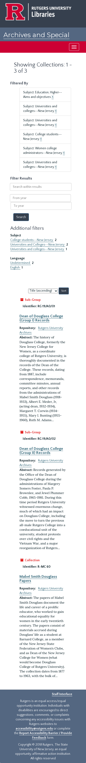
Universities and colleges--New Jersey (37, 249)
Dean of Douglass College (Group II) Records (41, 451)
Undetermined (20, 263)
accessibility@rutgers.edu (34, 728)
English (15, 267)
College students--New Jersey (32, 240)
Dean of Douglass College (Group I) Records (41, 318)
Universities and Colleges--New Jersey (37, 244)
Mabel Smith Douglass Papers (38, 579)
